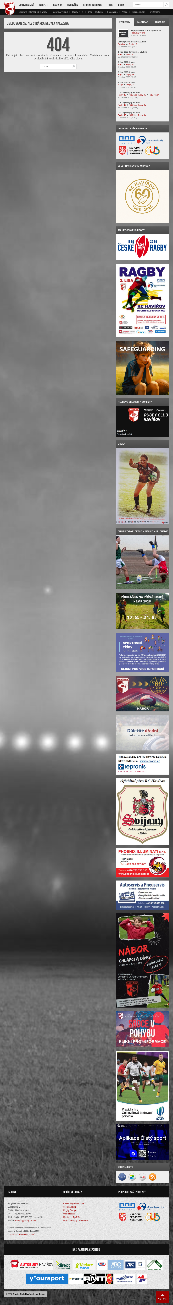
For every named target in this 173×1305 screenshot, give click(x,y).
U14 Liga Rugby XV (138, 115)
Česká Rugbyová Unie (73, 1204)
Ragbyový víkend (60, 12)
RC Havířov (72, 5)
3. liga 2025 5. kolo (126, 72)
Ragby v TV (77, 12)
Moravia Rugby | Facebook (75, 1221)
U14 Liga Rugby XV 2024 (129, 113)
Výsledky (124, 22)
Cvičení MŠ (155, 12)
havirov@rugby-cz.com (25, 1221)
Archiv (121, 5)
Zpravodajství (26, 5)
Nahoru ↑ (162, 1297)
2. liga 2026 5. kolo (126, 62)
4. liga (120, 85)
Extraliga (121, 44)
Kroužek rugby (138, 12)
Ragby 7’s (43, 5)
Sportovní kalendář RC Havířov (33, 12)
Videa (124, 12)
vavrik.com (39, 1294)
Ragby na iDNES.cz (72, 1217)
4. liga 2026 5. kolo (126, 82)
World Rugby (69, 1214)
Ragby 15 (57, 5)
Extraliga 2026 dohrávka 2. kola (132, 42)
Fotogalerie (112, 12)
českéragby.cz (69, 1207)
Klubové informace (93, 5)
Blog (110, 5)
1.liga (120, 54)
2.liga (120, 64)
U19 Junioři (154, 95)
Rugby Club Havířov (23, 1294)
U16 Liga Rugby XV (138, 105)
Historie (160, 22)
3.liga (120, 75)
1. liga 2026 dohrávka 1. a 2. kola (132, 52)
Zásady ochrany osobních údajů (21, 1235)
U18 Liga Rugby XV (138, 95)
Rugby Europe (70, 1210)
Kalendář (142, 22)
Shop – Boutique (95, 12)
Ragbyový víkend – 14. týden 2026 (146, 30)
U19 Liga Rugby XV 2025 (129, 92)
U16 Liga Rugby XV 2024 (129, 103)
